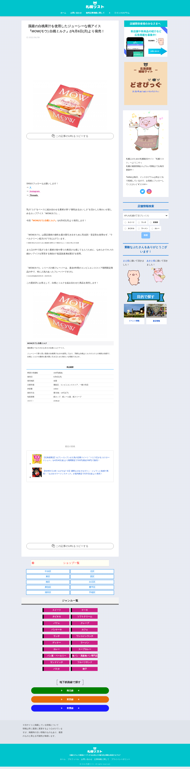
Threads (33, 195)
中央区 (48, 571)
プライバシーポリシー (120, 762)
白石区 (92, 582)
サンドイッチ (56, 664)
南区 (48, 582)
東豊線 (70, 710)
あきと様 (151, 261)
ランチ (56, 637)
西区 (92, 577)
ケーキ (85, 611)
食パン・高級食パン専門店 (84, 657)
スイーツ (56, 611)
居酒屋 (157, 222)
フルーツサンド (84, 664)
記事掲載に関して (101, 762)
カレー (56, 651)
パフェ (56, 624)
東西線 (70, 701)
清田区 (48, 593)
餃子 (85, 671)
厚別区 (48, 587)
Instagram (34, 191)
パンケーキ (56, 631)
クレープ (85, 624)
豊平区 (92, 587)
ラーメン (85, 644)
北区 (92, 571)
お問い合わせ (76, 13)
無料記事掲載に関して (95, 13)
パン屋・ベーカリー (56, 657)
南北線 (70, 692)
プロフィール (73, 762)
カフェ (85, 631)
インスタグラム (122, 13)
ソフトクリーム (84, 617)
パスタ (56, 671)
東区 (48, 577)
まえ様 (126, 261)
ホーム (63, 13)
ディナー (56, 644)
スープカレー (84, 651)
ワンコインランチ (84, 637)
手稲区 (92, 593)
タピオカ (56, 617)
